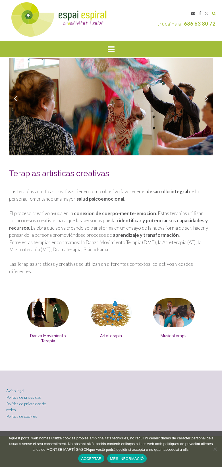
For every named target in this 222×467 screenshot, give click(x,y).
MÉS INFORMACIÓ (127, 458)
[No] (215, 449)
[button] (106, 151)
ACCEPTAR (91, 458)
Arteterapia (111, 336)
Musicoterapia (174, 336)
